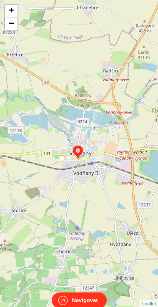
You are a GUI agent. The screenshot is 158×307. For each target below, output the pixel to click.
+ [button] (11, 11)
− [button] (11, 24)
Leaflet (149, 296)
